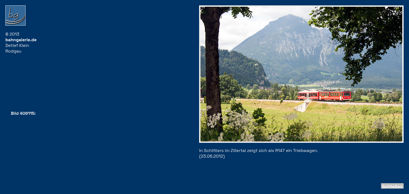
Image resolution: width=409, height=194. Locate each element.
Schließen (392, 186)
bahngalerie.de (21, 40)
